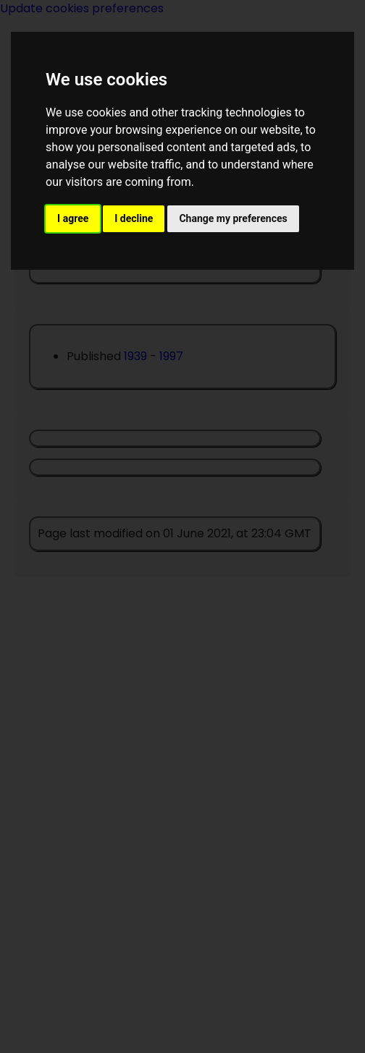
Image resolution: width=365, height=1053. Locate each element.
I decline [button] (133, 218)
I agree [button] (72, 218)
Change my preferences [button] (233, 218)
